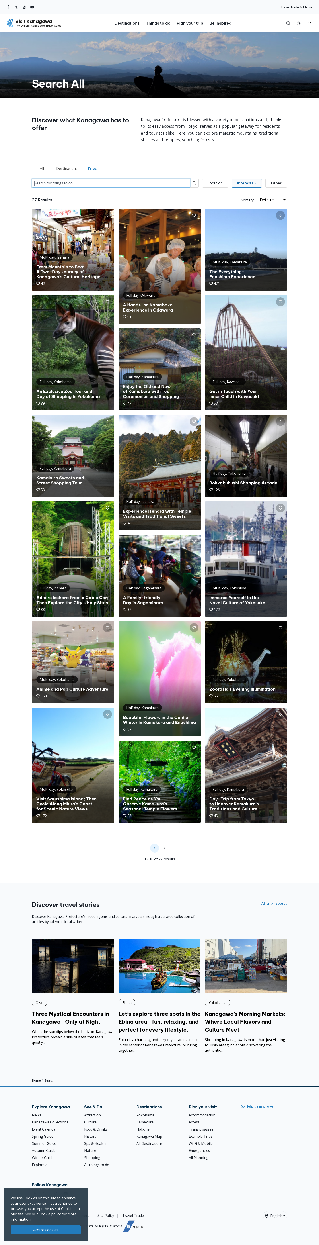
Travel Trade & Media (296, 7)
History (90, 1136)
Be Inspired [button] (220, 23)
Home (36, 1080)
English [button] (273, 1215)
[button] (298, 23)
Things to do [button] (158, 23)
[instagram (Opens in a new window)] (24, 7)
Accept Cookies (45, 1229)
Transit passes (201, 1129)
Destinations (67, 168)
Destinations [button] (127, 23)
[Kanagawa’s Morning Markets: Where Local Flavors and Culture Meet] (246, 996)
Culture (90, 1122)
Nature (90, 1150)
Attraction (92, 1115)
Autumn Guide (44, 1150)
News (36, 1115)
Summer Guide (44, 1143)
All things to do (96, 1164)
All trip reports (274, 903)
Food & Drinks (96, 1129)
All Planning (198, 1157)
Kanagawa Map (149, 1136)
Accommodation (202, 1115)
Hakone (143, 1129)
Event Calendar (44, 1129)
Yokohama (145, 1115)
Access (194, 1122)
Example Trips (200, 1136)
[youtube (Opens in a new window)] (32, 7)
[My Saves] (308, 23)
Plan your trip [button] (190, 23)
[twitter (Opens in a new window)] (16, 7)
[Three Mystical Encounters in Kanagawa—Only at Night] (73, 992)
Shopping (92, 1157)
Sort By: (247, 200)
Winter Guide (43, 1157)
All (42, 168)
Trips (92, 168)
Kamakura (145, 1122)
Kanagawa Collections (50, 1122)
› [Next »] (173, 848)
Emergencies (199, 1150)
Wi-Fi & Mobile (201, 1143)
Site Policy (105, 1215)
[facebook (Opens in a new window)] (8, 7)
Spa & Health (95, 1143)
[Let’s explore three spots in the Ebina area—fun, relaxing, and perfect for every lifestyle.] (160, 996)
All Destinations (149, 1143)
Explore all (40, 1164)
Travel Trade (133, 1215)
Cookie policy (50, 1214)
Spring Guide (42, 1136)
